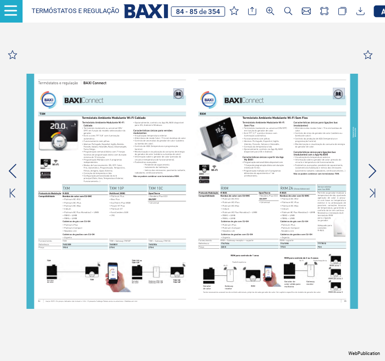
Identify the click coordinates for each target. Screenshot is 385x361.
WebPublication (364, 353)
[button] (75, 11)
